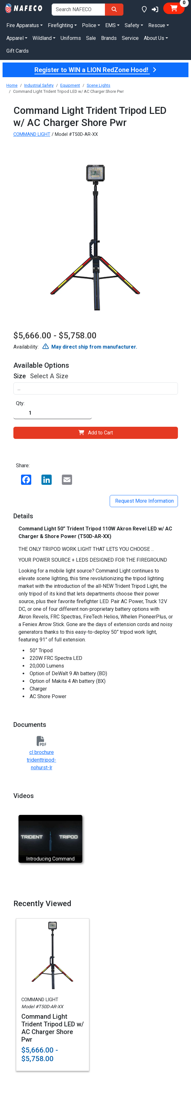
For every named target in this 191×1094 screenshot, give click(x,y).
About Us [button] (154, 38)
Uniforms (71, 38)
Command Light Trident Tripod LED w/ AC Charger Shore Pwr (52, 1028)
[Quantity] (52, 413)
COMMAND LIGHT (31, 134)
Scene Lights (98, 85)
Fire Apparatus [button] (22, 25)
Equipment (70, 85)
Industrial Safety (39, 85)
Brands (109, 38)
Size (19, 376)
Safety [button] (132, 25)
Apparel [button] (15, 38)
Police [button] (89, 25)
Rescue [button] (156, 25)
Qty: (20, 403)
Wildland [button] (42, 38)
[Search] (114, 10)
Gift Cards (17, 51)
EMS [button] (110, 25)
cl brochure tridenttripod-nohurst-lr (41, 760)
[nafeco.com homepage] (24, 7)
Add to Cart (95, 433)
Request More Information (144, 501)
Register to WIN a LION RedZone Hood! (95, 70)
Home (12, 85)
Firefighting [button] (60, 25)
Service (130, 38)
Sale (91, 38)
